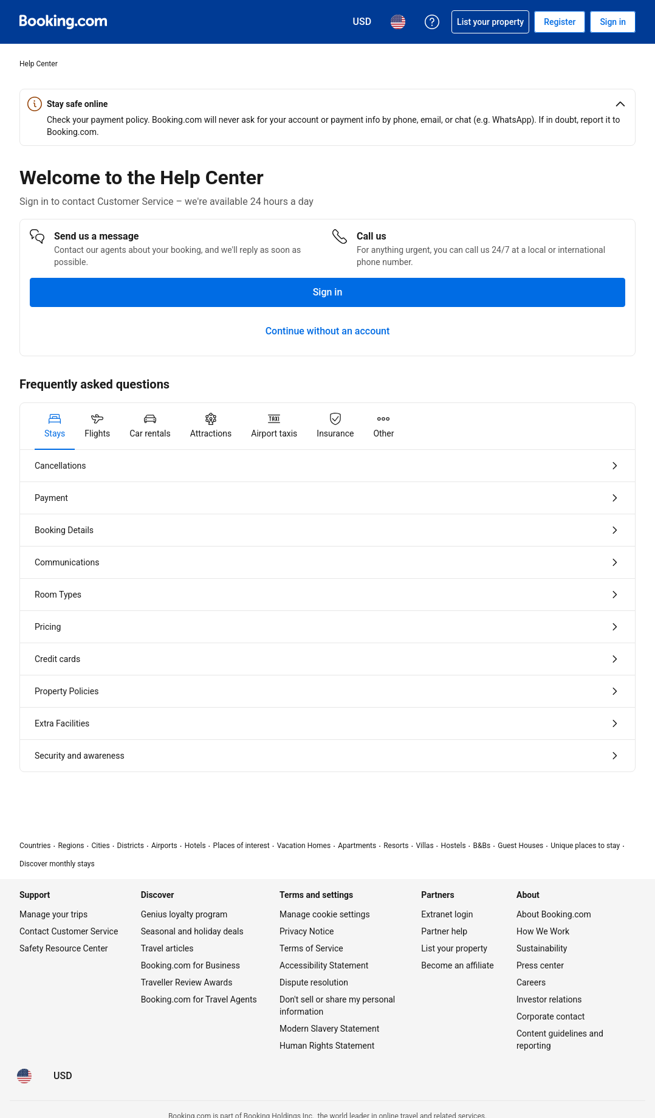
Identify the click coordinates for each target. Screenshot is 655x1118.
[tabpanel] (327, 610)
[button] (327, 104)
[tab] (55, 426)
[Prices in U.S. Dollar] (63, 1076)
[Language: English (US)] (24, 1076)
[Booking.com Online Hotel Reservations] (63, 22)
